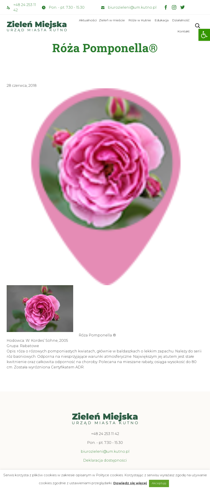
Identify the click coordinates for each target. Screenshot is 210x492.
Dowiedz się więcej (130, 483)
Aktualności (88, 20)
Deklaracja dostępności (105, 460)
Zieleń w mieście (112, 20)
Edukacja (162, 20)
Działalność (181, 20)
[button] (204, 35)
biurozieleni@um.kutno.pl (132, 7)
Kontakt (183, 31)
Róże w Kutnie (139, 20)
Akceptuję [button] (159, 483)
